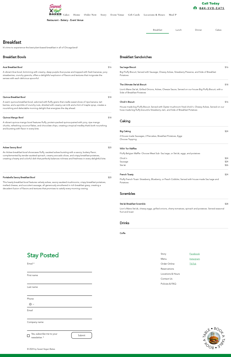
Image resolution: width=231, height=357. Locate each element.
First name (32, 275)
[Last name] (58, 292)
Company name (35, 322)
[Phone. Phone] (62, 304)
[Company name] (58, 328)
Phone (30, 298)
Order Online (167, 263)
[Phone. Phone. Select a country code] (32, 304)
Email (31, 263)
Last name (32, 287)
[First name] (58, 281)
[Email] (58, 269)
